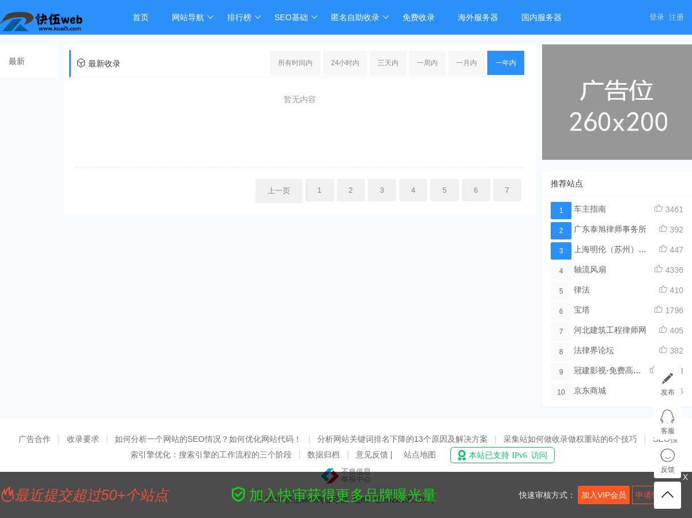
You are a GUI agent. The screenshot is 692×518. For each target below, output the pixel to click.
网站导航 (193, 17)
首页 (141, 17)
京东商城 (590, 390)
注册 (676, 17)
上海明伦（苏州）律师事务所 (626, 249)
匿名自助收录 (360, 17)
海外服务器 (478, 17)
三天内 (388, 63)
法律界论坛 (594, 350)
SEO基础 (296, 17)
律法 (582, 289)
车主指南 (590, 208)
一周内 (427, 63)
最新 (17, 61)
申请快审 (651, 495)
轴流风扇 (590, 269)
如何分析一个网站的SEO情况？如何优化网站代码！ (208, 439)
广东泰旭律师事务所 (610, 229)
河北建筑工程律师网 (610, 330)
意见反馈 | (375, 454)
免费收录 (419, 17)
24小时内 (345, 63)
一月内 (466, 63)
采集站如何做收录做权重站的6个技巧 (570, 439)
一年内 (505, 63)
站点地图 (420, 454)
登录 (656, 17)
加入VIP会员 (604, 495)
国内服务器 (541, 17)
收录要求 (83, 439)
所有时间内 (295, 63)
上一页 (279, 190)
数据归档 (323, 454)
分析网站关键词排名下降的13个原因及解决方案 (402, 439)
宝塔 (582, 309)
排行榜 (244, 17)
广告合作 (34, 439)
